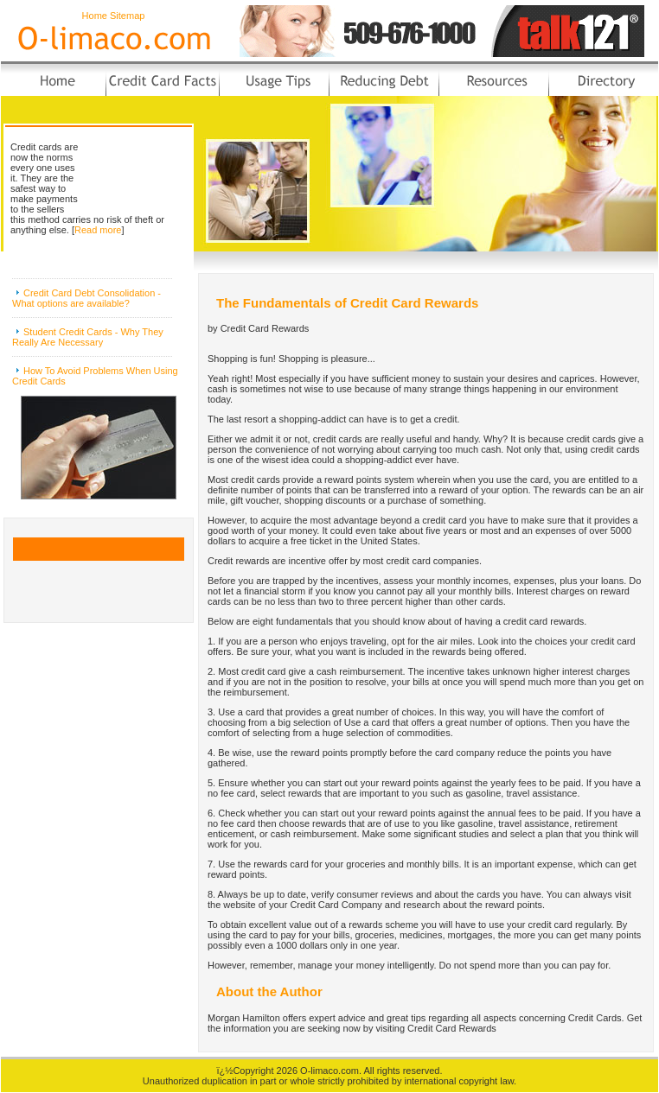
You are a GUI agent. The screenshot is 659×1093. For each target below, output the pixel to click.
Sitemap (127, 15)
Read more (97, 230)
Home (94, 15)
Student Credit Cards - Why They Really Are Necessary (87, 337)
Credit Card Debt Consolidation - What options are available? (86, 298)
